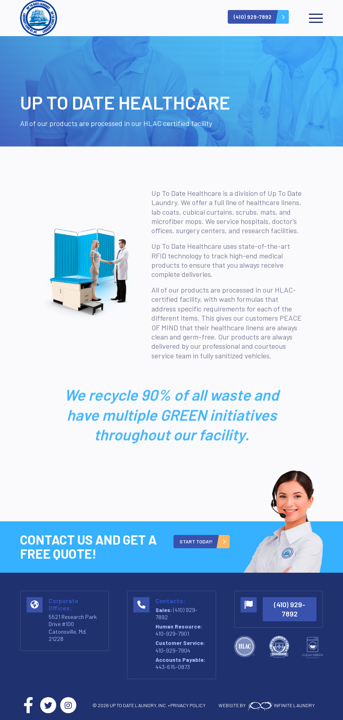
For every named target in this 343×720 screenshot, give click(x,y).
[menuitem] (312, 18)
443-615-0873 (172, 666)
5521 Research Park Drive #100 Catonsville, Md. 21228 (73, 627)
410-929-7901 (172, 633)
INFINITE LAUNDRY (281, 705)
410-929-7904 (172, 650)
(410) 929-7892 (289, 609)
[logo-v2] (38, 18)
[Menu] (312, 18)
